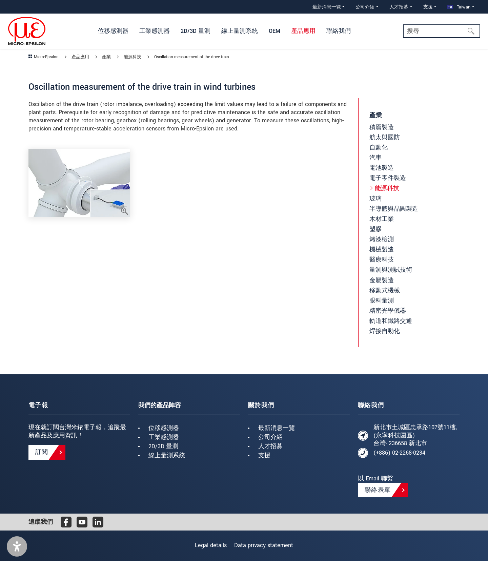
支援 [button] (428, 7)
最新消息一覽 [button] (326, 7)
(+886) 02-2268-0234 (399, 453)
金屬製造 (381, 280)
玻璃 (375, 199)
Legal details (208, 545)
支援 (264, 455)
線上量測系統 (166, 455)
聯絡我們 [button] (338, 31)
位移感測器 (163, 428)
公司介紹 (270, 437)
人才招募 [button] (398, 7)
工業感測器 (163, 437)
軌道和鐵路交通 (390, 321)
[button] (17, 546)
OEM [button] (274, 31)
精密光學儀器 (387, 311)
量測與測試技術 (390, 270)
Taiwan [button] (458, 7)
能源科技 (387, 188)
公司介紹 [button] (364, 7)
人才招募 (270, 446)
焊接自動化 (384, 331)
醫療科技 (381, 260)
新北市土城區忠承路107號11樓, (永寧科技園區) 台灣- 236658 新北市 (415, 435)
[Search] (441, 31)
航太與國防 (384, 137)
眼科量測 (381, 301)
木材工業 (381, 219)
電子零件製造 (387, 178)
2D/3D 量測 (163, 446)
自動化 (378, 147)
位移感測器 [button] (113, 31)
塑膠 (375, 229)
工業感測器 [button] (154, 31)
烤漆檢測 (381, 239)
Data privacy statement (266, 545)
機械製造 (381, 249)
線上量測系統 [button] (239, 31)
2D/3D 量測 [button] (195, 31)
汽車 (375, 158)
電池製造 (381, 168)
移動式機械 (384, 290)
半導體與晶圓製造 (393, 209)
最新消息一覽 (276, 428)
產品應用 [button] (303, 31)
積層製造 (381, 127)
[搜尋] (473, 31)
